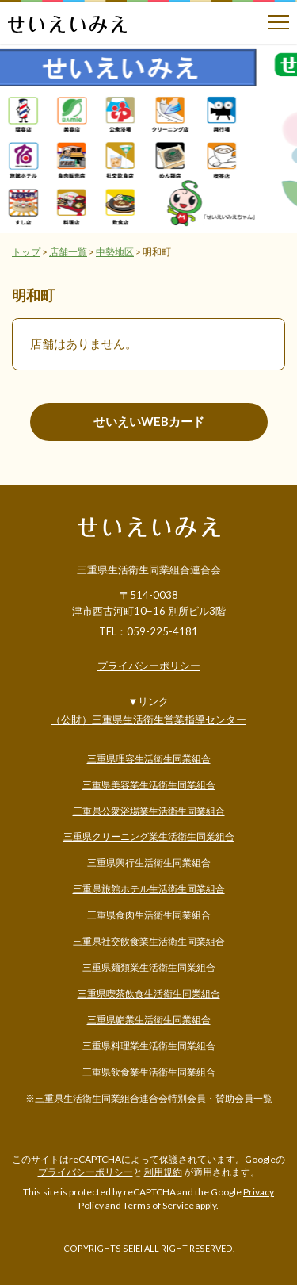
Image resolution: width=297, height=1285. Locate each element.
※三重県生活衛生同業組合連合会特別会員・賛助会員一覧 (148, 1098)
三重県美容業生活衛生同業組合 (148, 785)
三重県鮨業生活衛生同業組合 (149, 1020)
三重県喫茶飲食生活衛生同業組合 (149, 993)
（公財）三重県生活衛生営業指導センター (148, 719)
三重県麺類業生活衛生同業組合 (148, 967)
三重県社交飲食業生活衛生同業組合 (149, 941)
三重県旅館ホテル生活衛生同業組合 (149, 889)
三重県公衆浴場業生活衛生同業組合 (149, 811)
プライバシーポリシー (148, 666)
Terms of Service (158, 1205)
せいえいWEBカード (148, 421)
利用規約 (163, 1172)
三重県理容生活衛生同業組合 (149, 759)
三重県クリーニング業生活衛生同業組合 (148, 836)
